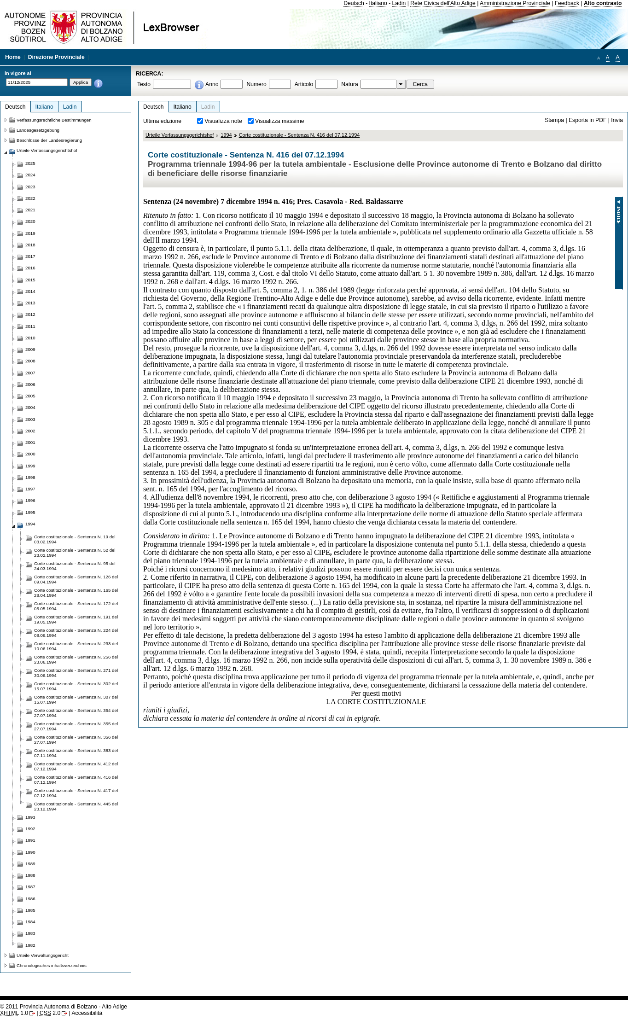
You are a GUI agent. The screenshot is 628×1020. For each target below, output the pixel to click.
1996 (30, 500)
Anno (211, 84)
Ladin (399, 3)
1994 (226, 135)
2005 (30, 395)
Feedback (567, 3)
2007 (30, 372)
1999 (30, 465)
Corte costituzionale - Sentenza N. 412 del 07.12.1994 (76, 766)
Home (13, 57)
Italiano (378, 3)
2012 (30, 314)
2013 (30, 302)
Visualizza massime (279, 121)
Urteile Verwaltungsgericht (43, 955)
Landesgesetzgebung (38, 130)
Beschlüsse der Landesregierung (49, 140)
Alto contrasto (603, 3)
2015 (30, 279)
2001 (30, 442)
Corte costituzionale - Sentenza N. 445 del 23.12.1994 (76, 806)
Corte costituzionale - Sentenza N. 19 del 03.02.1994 (75, 539)
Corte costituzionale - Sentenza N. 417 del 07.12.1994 (76, 793)
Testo (144, 84)
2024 (30, 174)
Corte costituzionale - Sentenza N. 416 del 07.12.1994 (299, 135)
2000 (30, 453)
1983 (30, 933)
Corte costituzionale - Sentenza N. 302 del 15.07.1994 (76, 686)
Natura (349, 84)
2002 (30, 430)
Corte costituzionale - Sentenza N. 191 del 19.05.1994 (76, 619)
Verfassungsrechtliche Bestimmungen (54, 119)
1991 (30, 840)
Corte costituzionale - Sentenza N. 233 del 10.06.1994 (76, 646)
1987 (30, 886)
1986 (30, 898)
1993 (30, 817)
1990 (30, 852)
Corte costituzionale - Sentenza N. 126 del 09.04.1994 (76, 579)
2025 (30, 163)
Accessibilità (86, 1013)
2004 (30, 407)
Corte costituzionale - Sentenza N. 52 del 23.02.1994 (75, 553)
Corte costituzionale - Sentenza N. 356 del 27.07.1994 (76, 739)
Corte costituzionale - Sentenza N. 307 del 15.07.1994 (76, 699)
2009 (30, 349)
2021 (30, 209)
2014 (30, 291)
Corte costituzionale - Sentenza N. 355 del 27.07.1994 (76, 726)
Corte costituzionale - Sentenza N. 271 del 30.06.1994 (76, 673)
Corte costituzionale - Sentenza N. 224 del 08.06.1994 (76, 633)
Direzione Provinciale (56, 57)
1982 (30, 945)
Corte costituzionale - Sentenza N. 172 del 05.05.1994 (76, 606)
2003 (30, 419)
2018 (30, 244)
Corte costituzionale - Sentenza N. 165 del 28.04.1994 (76, 593)
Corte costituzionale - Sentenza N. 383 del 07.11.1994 (76, 753)
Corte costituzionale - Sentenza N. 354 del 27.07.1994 (76, 713)
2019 (30, 233)
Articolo (304, 84)
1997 (30, 488)
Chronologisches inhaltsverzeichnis (52, 965)
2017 (30, 256)
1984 (30, 921)
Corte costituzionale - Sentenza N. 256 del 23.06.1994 (76, 659)
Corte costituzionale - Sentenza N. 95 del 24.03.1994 (75, 566)
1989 (30, 863)
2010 (30, 337)
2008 (30, 360)
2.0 (50, 1013)
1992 (30, 828)
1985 (30, 910)
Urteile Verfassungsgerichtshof (179, 135)
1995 (30, 512)
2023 (30, 186)
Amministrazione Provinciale (515, 3)
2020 (30, 221)
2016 (30, 267)
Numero (256, 84)
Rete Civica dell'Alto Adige (443, 3)
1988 (30, 875)
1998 (30, 477)
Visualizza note (223, 121)
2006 (30, 384)
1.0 (14, 1013)
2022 (30, 198)
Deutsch (353, 3)
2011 (30, 326)
